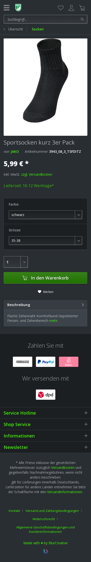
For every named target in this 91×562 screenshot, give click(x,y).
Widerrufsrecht (44, 519)
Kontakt (14, 510)
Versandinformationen (64, 491)
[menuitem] (60, 8)
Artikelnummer (36, 151)
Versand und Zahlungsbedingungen (52, 510)
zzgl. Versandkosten (36, 174)
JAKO (15, 151)
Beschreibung (18, 304)
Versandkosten (62, 467)
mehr (53, 320)
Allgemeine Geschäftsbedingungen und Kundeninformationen (45, 529)
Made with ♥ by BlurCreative (45, 543)
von (6, 151)
